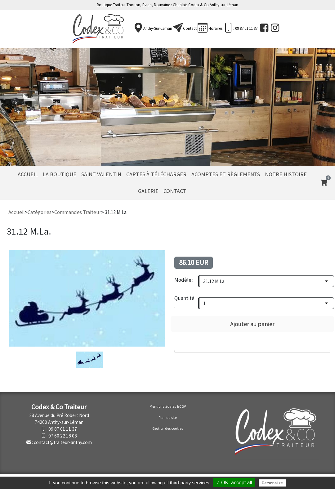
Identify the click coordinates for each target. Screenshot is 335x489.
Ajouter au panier (252, 324)
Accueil (28, 174)
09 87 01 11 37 (62, 429)
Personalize (272, 483)
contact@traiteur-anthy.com (63, 442)
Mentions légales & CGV (168, 406)
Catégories (39, 212)
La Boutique (59, 174)
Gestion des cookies (167, 428)
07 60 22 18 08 (62, 436)
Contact (190, 28)
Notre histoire (286, 174)
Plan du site (168, 417)
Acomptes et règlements (225, 174)
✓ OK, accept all (234, 482)
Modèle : (183, 279)
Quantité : (184, 302)
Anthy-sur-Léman (157, 28)
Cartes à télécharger (156, 174)
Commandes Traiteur (77, 212)
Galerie (148, 191)
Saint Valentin (101, 174)
